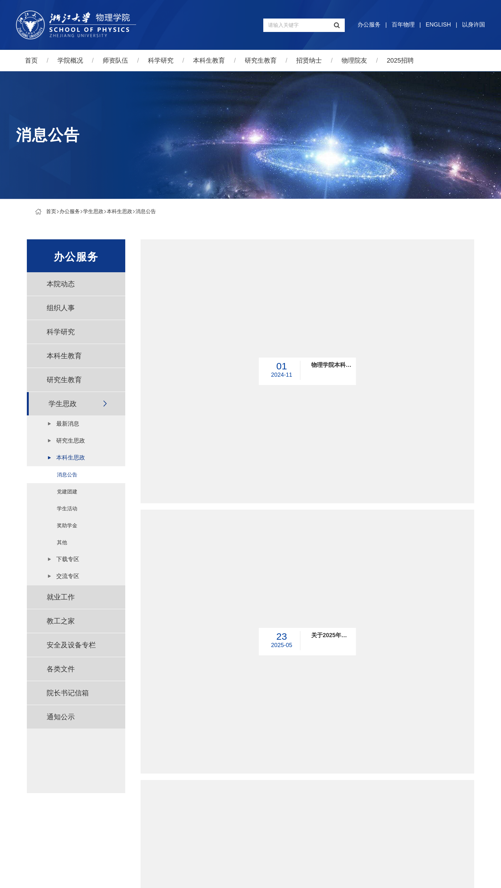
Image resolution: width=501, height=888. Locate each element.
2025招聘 (400, 60)
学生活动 (67, 508)
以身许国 (473, 24)
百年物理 (403, 24)
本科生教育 (209, 60)
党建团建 (67, 491)
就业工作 (61, 597)
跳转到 (389, 749)
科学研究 (160, 60)
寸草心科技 (262, 877)
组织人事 (61, 308)
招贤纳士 (309, 60)
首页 (31, 60)
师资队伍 (115, 60)
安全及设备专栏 (71, 645)
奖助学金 (67, 525)
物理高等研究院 (415, 821)
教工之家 (61, 621)
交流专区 (67, 576)
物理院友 (354, 60)
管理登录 (290, 877)
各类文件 (61, 669)
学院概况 (70, 60)
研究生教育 (261, 60)
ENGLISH (438, 24)
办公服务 (369, 24)
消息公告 (145, 211)
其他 (62, 542)
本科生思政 (119, 211)
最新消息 (67, 424)
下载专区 (67, 559)
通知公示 (61, 717)
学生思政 (93, 211)
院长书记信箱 (68, 693)
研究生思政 (70, 440)
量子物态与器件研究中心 (425, 836)
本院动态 (61, 284)
